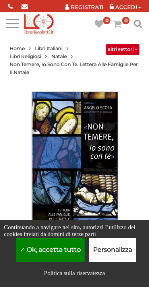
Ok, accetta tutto (50, 250)
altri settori (123, 49)
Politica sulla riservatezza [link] (74, 273)
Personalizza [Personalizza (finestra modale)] (112, 250)
